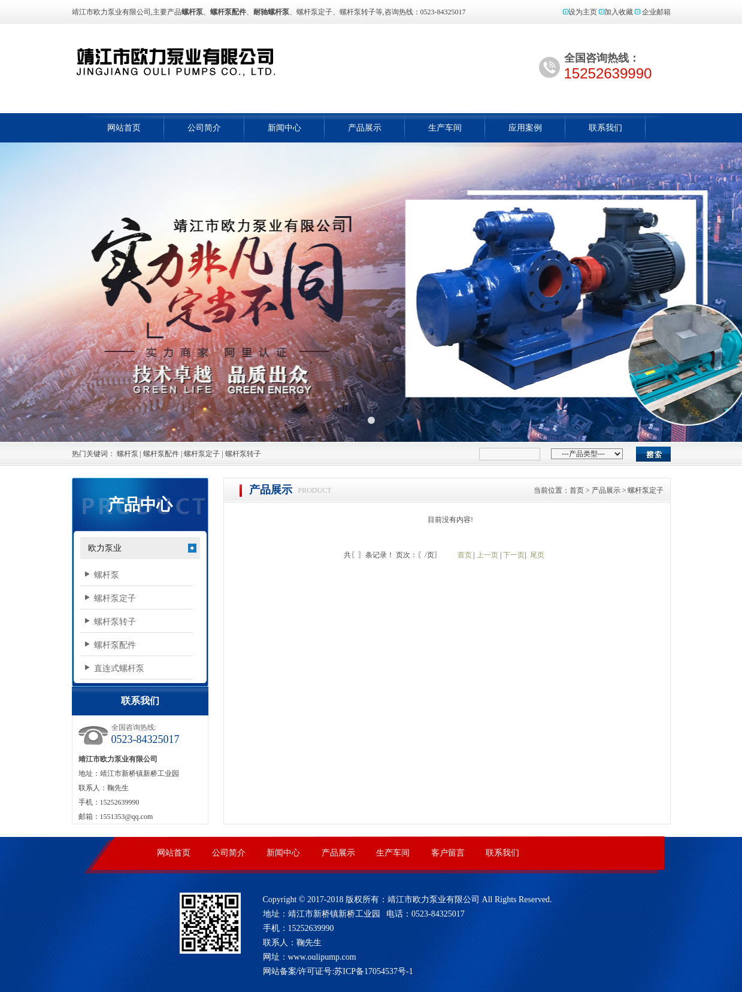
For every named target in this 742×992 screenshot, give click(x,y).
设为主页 (582, 12)
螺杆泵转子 (243, 454)
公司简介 (204, 127)
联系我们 (605, 127)
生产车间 (445, 127)
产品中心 (140, 505)
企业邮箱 (656, 12)
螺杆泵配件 (161, 454)
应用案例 (525, 127)
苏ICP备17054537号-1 (373, 971)
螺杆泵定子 (202, 454)
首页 (577, 490)
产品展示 (364, 127)
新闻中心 (284, 127)
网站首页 (124, 127)
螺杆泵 (226, 62)
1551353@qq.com (126, 816)
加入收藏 (618, 12)
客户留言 (448, 852)
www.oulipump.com (322, 956)
